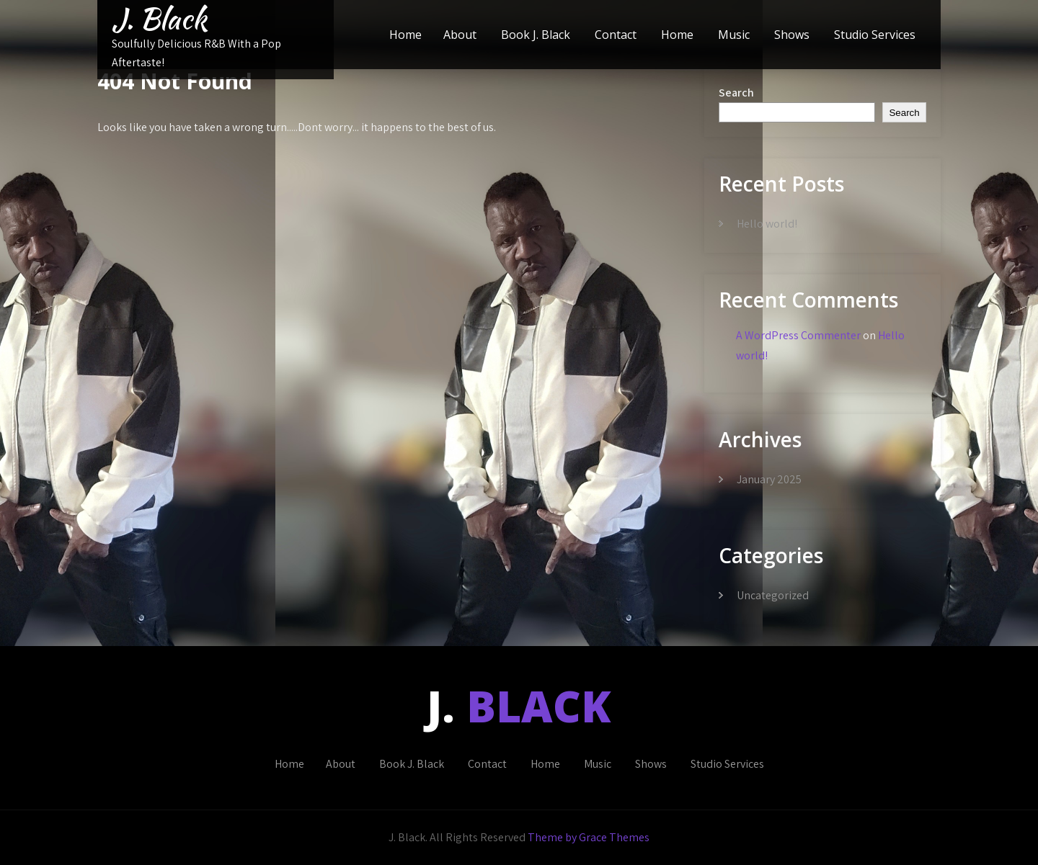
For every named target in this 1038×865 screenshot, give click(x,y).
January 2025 (769, 479)
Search (736, 92)
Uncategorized (773, 595)
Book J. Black (535, 34)
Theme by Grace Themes (588, 837)
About (459, 34)
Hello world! (767, 223)
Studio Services (874, 34)
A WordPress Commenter (798, 335)
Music (734, 34)
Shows (791, 34)
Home (405, 34)
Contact (615, 34)
